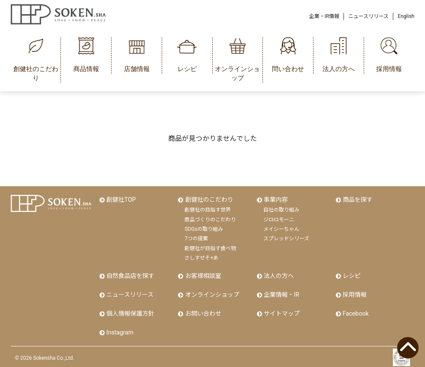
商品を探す (357, 199)
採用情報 (354, 293)
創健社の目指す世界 (207, 209)
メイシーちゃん (281, 229)
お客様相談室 (202, 275)
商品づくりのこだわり (210, 219)
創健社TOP (121, 199)
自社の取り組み (281, 209)
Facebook (355, 311)
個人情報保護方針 (130, 311)
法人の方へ (278, 275)
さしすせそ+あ (201, 257)
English (406, 16)
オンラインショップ (211, 293)
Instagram (119, 329)
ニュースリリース (368, 16)
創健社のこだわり (208, 199)
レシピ (351, 275)
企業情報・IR (280, 293)
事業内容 (275, 199)
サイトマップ (281, 311)
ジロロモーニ (278, 219)
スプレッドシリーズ (286, 238)
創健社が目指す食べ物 (210, 248)
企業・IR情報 (324, 16)
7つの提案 (196, 238)
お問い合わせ (202, 311)
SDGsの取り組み (203, 229)
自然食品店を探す (130, 275)
